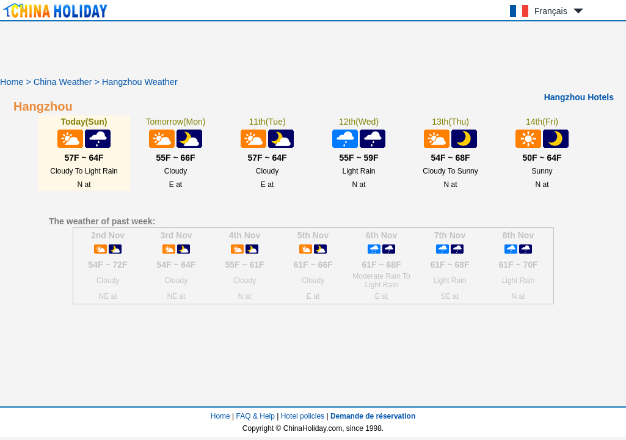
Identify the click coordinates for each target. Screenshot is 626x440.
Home (11, 82)
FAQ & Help (255, 416)
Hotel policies (302, 416)
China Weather (63, 82)
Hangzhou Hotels (579, 97)
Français (550, 11)
